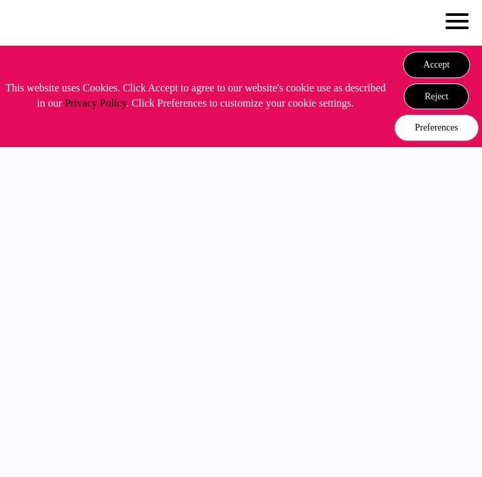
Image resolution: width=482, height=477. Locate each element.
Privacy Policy (96, 103)
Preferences (436, 127)
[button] (437, 65)
